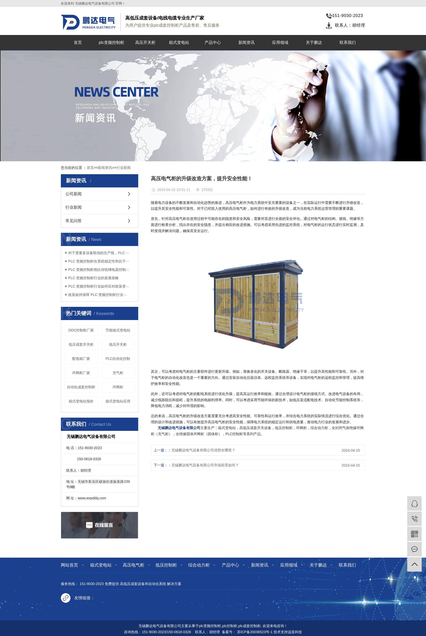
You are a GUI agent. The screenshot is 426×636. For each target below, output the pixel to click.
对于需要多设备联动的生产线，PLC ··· (98, 253)
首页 (78, 42)
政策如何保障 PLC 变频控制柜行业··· (97, 295)
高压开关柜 (145, 42)
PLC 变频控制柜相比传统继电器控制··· (98, 270)
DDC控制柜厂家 (81, 330)
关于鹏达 (314, 42)
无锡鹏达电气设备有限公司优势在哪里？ (203, 450)
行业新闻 (123, 168)
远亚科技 (295, 632)
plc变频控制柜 (111, 42)
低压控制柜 (166, 565)
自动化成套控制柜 (81, 387)
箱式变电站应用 (117, 401)
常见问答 (73, 221)
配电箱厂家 (81, 359)
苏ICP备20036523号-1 (255, 632)
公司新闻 (73, 194)
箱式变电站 (179, 42)
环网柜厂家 (81, 373)
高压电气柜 (133, 565)
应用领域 (280, 42)
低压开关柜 (118, 344)
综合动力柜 (199, 565)
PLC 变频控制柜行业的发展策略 (93, 278)
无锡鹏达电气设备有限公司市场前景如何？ (205, 465)
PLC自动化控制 (117, 359)
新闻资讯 (246, 42)
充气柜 (118, 373)
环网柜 (118, 387)
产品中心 (213, 42)
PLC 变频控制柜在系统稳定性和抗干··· (98, 261)
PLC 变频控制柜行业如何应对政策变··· (98, 286)
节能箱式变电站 (117, 330)
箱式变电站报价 (81, 401)
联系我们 (348, 42)
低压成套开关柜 (81, 344)
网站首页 (69, 565)
